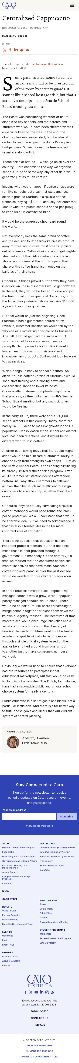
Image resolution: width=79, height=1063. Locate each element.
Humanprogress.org (39, 1051)
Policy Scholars (10, 956)
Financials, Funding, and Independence (15, 867)
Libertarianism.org (39, 1046)
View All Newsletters (39, 826)
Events (7, 932)
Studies (44, 918)
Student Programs (52, 930)
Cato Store (10, 899)
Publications (48, 900)
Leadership (8, 852)
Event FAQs (8, 945)
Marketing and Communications (19, 857)
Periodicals (47, 844)
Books (43, 904)
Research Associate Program (55, 938)
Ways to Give (9, 911)
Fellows (6, 965)
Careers (6, 883)
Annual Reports (10, 872)
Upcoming (7, 936)
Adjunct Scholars (11, 961)
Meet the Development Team (17, 924)
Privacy (39, 1025)
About (6, 844)
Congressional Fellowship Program (16, 878)
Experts (7, 953)
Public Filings (46, 913)
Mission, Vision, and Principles (18, 848)
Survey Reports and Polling (54, 922)
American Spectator (48, 64)
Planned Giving (10, 920)
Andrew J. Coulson (16, 36)
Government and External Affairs (19, 861)
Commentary (46, 909)
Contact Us (39, 1018)
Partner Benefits (11, 915)
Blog (5, 891)
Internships (45, 934)
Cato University (48, 943)
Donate (7, 907)
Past (4, 940)
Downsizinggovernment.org (39, 1057)
